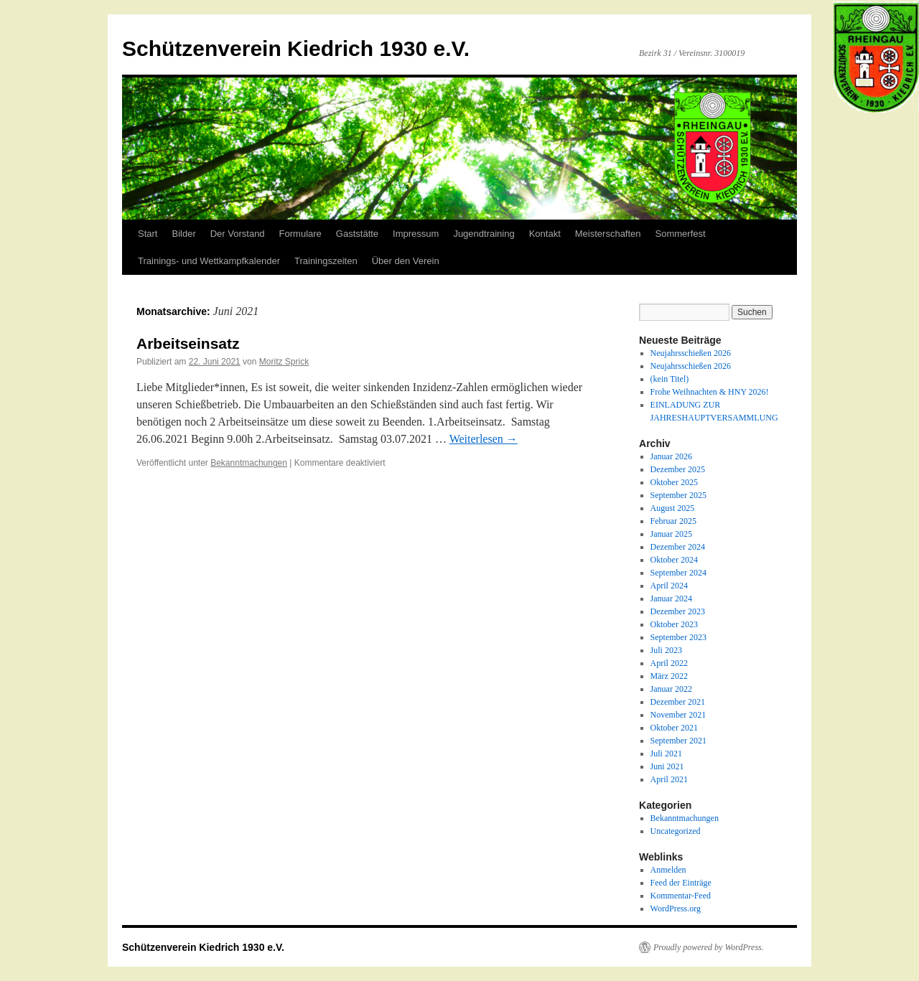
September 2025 (678, 495)
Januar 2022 (671, 689)
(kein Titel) (669, 379)
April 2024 (669, 586)
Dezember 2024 (677, 547)
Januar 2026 (671, 456)
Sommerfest (681, 233)
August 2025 (672, 508)
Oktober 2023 (674, 624)
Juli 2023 (666, 650)
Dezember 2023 (677, 611)
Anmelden (668, 870)
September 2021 (678, 741)
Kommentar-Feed (680, 896)
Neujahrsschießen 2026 (690, 353)
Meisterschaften (608, 233)
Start (147, 233)
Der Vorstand (237, 233)
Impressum (416, 233)
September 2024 (678, 573)
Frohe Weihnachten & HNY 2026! (709, 392)
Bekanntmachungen (248, 463)
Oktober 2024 (674, 560)
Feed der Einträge (681, 883)
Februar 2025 (673, 521)
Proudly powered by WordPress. (708, 947)
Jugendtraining (483, 233)
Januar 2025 (671, 534)
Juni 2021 (667, 766)
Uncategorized (675, 831)
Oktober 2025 (674, 482)
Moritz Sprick (284, 362)
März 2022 (669, 676)
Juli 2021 (666, 753)
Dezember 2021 (677, 702)
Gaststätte (357, 233)
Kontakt (545, 233)
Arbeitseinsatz (188, 343)
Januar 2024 (671, 598)
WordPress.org (675, 908)
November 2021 (678, 715)
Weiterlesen (483, 439)
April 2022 (669, 663)
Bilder (183, 233)
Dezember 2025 (677, 469)
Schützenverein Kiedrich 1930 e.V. (296, 48)
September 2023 (678, 637)
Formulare (300, 233)
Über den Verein (405, 260)
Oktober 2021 (674, 728)
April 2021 (669, 779)
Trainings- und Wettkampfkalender (209, 260)
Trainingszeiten (326, 260)
